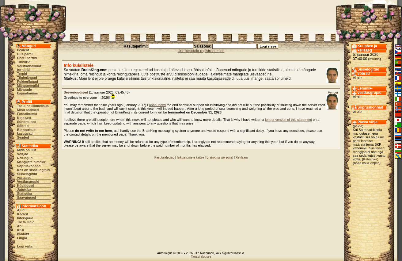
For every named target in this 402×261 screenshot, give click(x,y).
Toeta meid (26, 222)
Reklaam (242, 157)
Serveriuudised (76, 92)
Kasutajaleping (164, 157)
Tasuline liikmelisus (33, 106)
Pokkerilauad (27, 81)
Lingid (22, 238)
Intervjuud (25, 218)
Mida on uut (26, 150)
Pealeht (23, 50)
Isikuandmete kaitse (190, 157)
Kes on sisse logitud (33, 170)
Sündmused (26, 122)
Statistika (24, 193)
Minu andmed (28, 110)
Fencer (333, 92)
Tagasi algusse (201, 256)
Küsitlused (25, 185)
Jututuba (24, 189)
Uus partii (25, 54)
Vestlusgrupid (28, 181)
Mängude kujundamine (27, 91)
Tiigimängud (27, 77)
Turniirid (24, 62)
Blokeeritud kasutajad (26, 131)
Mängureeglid (28, 85)
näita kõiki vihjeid (366, 163)
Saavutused (26, 197)
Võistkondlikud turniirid (29, 67)
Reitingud (25, 158)
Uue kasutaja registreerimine (201, 51)
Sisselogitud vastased (27, 175)
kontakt (23, 234)
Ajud (21, 210)
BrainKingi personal (220, 157)
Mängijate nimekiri (32, 162)
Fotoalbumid (27, 114)
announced (157, 105)
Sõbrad (23, 126)
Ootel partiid (27, 58)
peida (358, 126)
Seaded (23, 137)
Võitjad (22, 154)
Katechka (370, 159)
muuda (375, 59)
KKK (21, 230)
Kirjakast (24, 118)
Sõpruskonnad (29, 166)
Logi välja (25, 246)
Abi (20, 226)
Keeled (22, 214)
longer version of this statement (288, 119)
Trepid (22, 73)
